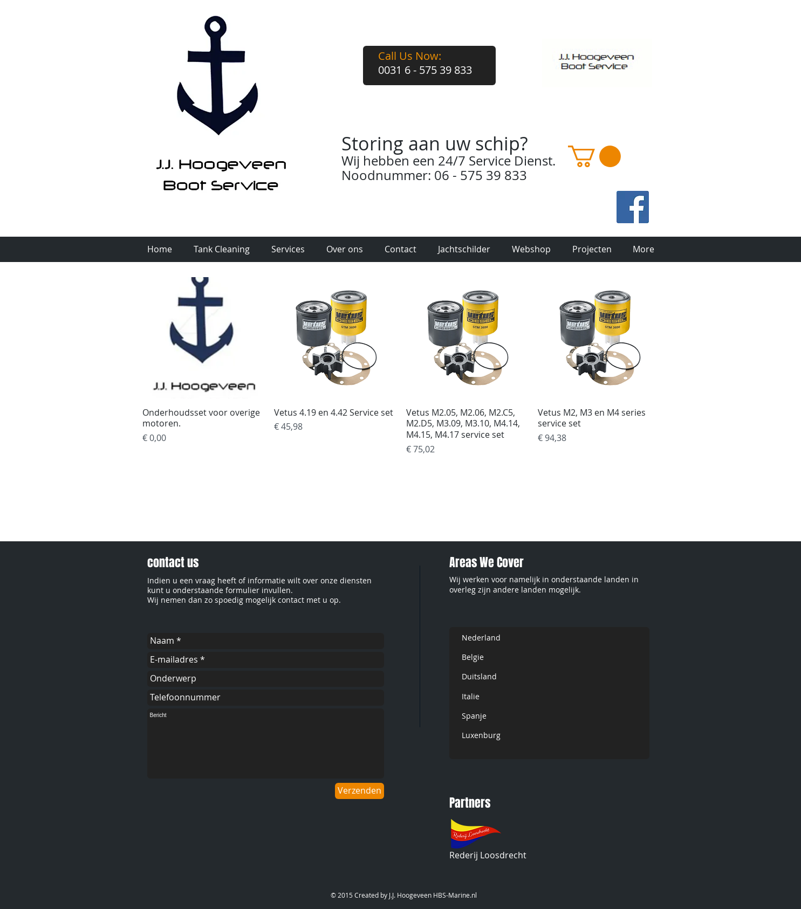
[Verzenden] (359, 791)
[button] (594, 156)
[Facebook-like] (562, 219)
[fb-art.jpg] (633, 207)
